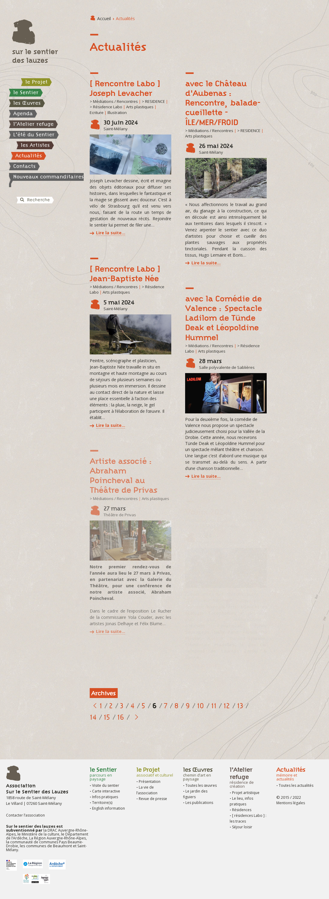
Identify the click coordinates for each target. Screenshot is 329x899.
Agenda (23, 113)
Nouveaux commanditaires (48, 176)
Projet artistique (245, 792)
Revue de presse (153, 798)
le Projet (36, 82)
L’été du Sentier (33, 134)
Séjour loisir (242, 826)
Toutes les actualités (296, 785)
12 (226, 705)
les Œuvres (27, 103)
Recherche (34, 199)
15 (107, 717)
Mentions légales (290, 802)
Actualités (28, 155)
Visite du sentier (105, 785)
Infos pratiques (105, 796)
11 (213, 705)
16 (120, 717)
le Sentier (26, 92)
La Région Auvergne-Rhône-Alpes (57, 838)
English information (108, 808)
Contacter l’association (25, 815)
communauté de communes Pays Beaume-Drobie (44, 843)
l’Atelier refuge (33, 124)
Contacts (24, 166)
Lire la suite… (110, 233)
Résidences (241, 809)
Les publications (199, 802)
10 (200, 705)
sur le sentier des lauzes (35, 56)
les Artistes (35, 145)
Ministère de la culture (40, 834)
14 (93, 717)
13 (240, 705)
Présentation (149, 781)
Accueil (104, 18)
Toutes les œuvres (201, 785)
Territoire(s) (102, 802)
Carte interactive (106, 791)
